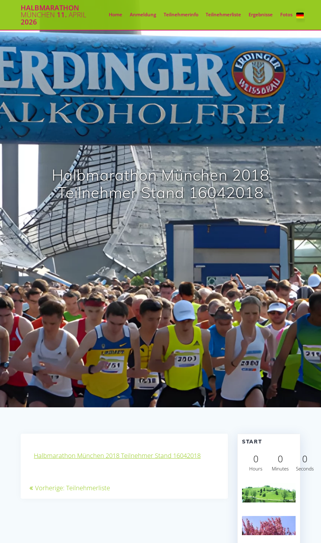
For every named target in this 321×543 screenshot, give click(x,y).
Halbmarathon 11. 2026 (53, 14)
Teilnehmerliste (223, 14)
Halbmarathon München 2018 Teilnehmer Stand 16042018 (117, 455)
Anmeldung (143, 14)
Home (115, 14)
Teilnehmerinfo (181, 14)
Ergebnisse (261, 14)
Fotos (286, 14)
